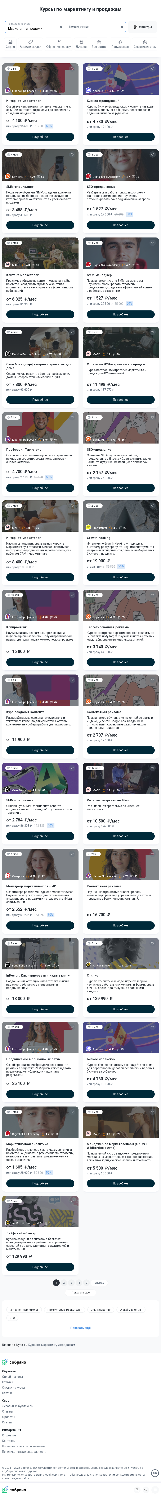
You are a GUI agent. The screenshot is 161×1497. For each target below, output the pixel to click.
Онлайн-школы (12, 1376)
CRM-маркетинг (101, 1309)
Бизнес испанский (101, 1059)
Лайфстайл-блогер (21, 1233)
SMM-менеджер (99, 275)
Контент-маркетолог (22, 275)
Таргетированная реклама (108, 627)
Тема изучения (79, 27)
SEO (12, 1317)
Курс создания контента (25, 712)
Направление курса (19, 23)
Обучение (9, 1371)
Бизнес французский (103, 101)
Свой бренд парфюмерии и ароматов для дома (38, 366)
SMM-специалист (19, 187)
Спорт (6, 1400)
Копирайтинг (16, 627)
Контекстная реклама (104, 712)
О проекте (9, 1435)
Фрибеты (8, 1417)
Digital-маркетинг (131, 1309)
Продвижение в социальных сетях (33, 1059)
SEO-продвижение (101, 187)
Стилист (93, 975)
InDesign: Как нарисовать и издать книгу (38, 975)
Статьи (7, 1393)
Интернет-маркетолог (23, 101)
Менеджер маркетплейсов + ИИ (31, 886)
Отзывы (7, 1382)
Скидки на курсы (13, 1387)
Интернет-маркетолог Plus (108, 800)
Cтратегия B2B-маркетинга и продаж (116, 364)
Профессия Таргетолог (24, 449)
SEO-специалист (100, 449)
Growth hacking (98, 538)
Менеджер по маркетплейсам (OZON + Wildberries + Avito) (117, 1146)
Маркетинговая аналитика (27, 1144)
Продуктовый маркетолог (65, 1309)
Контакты (8, 1441)
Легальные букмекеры (17, 1406)
